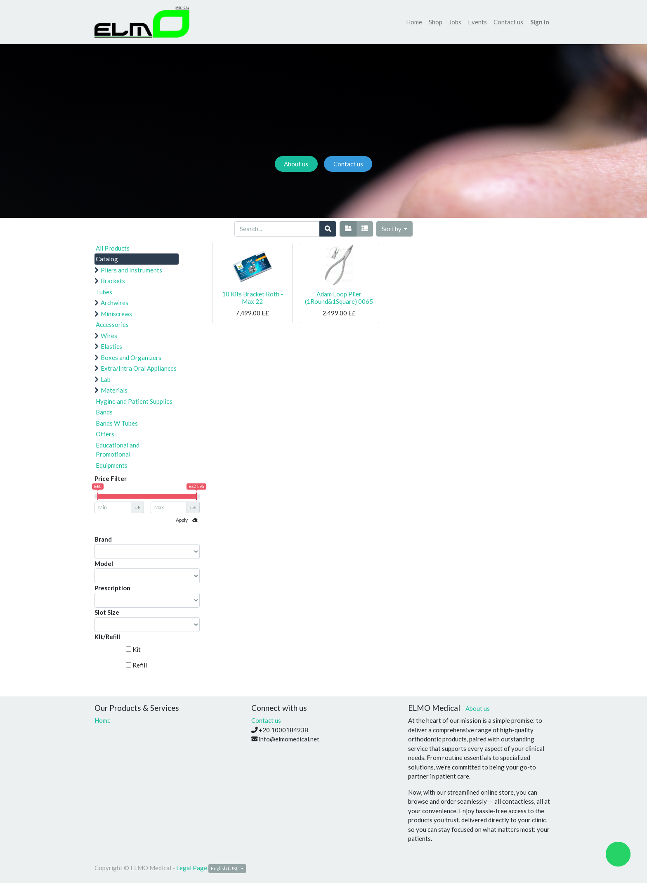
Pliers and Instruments (131, 270)
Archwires (114, 302)
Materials (114, 390)
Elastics (111, 346)
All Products (113, 248)
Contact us (348, 164)
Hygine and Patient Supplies (134, 401)
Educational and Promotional (117, 449)
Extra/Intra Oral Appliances (139, 368)
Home (102, 720)
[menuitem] (414, 22)
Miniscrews (116, 313)
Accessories (112, 324)
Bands (104, 412)
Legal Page (191, 867)
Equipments (112, 465)
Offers (105, 434)
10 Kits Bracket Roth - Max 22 (252, 297)
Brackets (113, 280)
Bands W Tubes (117, 423)
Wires (109, 335)
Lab (106, 379)
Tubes (104, 292)
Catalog (107, 259)
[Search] (327, 229)
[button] (394, 229)
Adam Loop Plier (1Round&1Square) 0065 (339, 297)
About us (296, 164)
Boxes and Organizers (131, 357)
